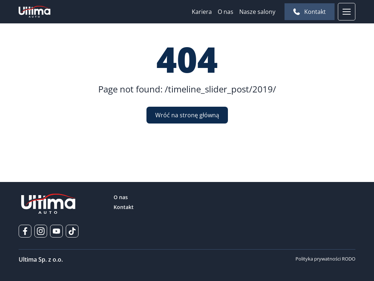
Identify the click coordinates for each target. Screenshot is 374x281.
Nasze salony (257, 12)
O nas (225, 12)
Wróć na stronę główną (187, 115)
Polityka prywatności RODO (325, 258)
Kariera (202, 12)
